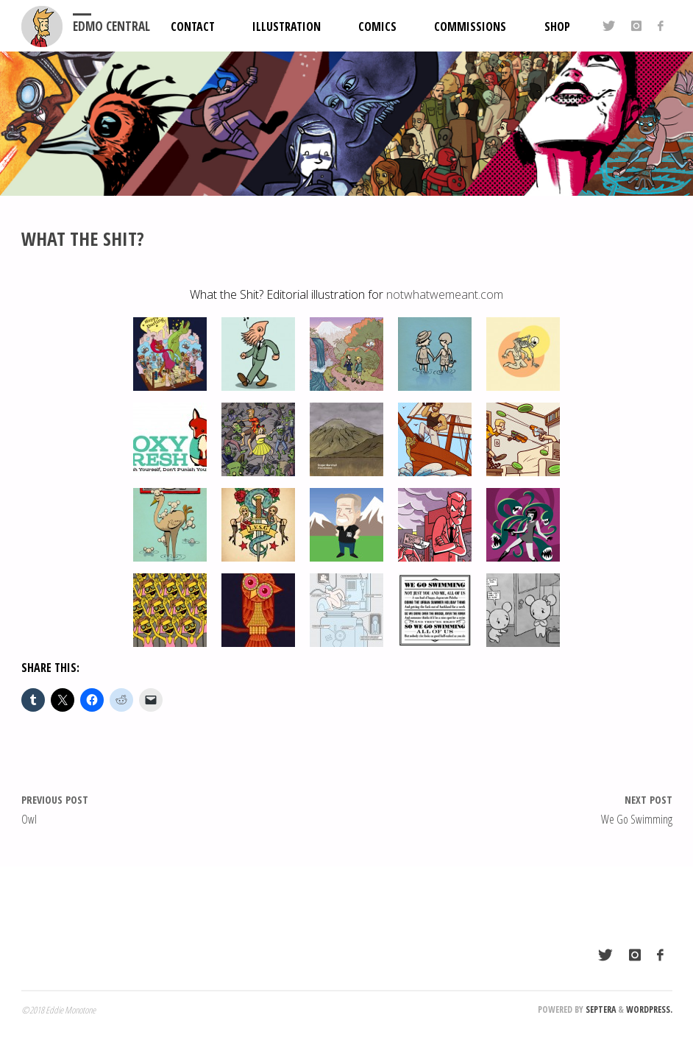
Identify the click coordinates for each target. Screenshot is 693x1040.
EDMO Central (111, 26)
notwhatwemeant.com (444, 294)
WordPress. (649, 1009)
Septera (599, 1009)
